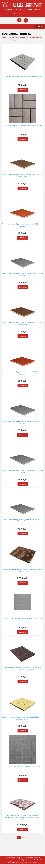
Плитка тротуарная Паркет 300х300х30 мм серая (22, 766)
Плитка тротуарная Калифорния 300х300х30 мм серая (22, 618)
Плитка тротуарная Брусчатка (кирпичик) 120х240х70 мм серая (22, 521)
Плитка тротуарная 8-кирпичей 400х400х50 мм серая (22, 125)
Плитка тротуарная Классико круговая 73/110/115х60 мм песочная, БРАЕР (22, 718)
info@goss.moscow (32, 9)
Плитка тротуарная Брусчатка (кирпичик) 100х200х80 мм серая (22, 471)
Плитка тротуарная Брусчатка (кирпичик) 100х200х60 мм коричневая (22, 323)
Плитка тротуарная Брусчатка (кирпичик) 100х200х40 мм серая (22, 274)
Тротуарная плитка (18, 40)
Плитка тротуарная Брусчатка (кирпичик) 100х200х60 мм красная (22, 373)
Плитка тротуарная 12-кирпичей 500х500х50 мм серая (22, 76)
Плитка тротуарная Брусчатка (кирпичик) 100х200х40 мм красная (22, 225)
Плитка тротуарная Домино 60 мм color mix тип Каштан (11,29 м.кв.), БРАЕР (22, 570)
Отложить (22, 90)
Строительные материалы (18, 38)
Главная (4, 38)
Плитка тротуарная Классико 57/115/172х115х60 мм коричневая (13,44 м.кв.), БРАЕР (22, 669)
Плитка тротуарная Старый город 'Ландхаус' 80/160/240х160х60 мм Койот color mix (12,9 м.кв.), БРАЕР (22, 818)
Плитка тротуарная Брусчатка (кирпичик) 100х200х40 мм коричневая (22, 176)
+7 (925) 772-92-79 (13, 9)
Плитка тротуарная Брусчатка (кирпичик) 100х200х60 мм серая (22, 422)
